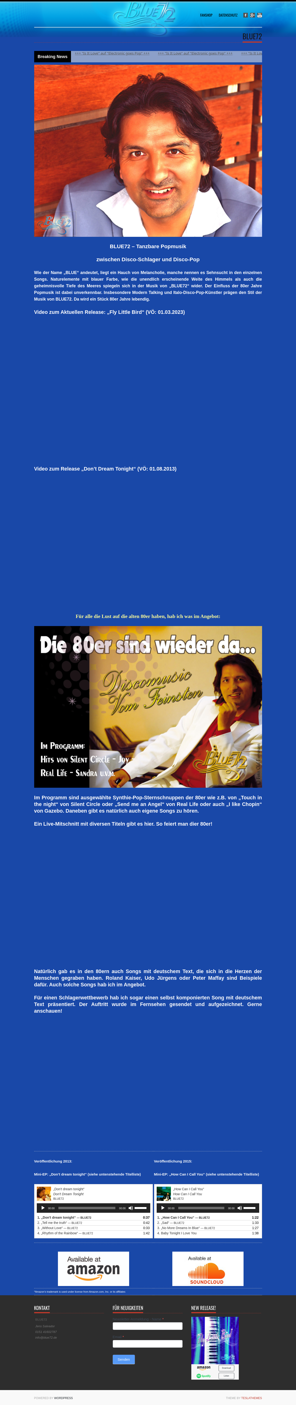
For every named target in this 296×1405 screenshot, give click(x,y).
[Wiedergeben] (43, 1208)
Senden (124, 1359)
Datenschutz (228, 15)
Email (118, 1337)
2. (60, 1223)
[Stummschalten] (130, 1208)
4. (65, 1233)
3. (58, 1228)
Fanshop (206, 15)
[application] (93, 1208)
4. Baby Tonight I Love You (177, 1233)
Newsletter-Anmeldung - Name (138, 1319)
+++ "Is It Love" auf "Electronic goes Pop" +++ (115, 53)
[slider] (86, 1208)
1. (64, 1217)
